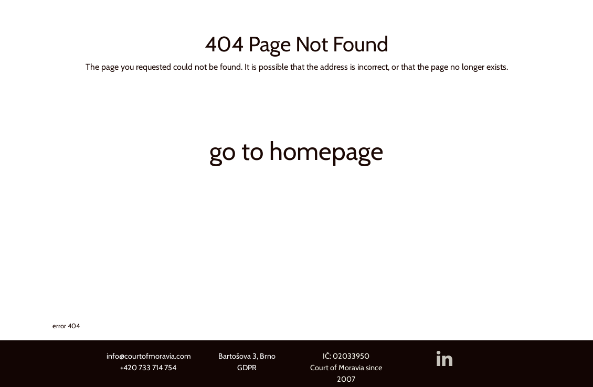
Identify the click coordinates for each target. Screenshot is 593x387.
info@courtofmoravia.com (149, 356)
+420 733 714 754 (148, 367)
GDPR (247, 367)
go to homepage (296, 151)
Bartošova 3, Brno (247, 356)
